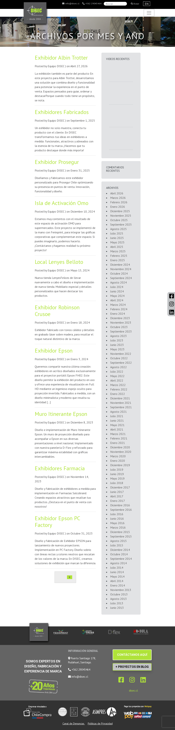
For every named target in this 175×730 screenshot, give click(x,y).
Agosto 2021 (118, 411)
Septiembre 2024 (121, 278)
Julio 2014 (116, 567)
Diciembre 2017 (120, 487)
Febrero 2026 (118, 202)
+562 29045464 (92, 3)
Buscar (135, 3)
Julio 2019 (116, 469)
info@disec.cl (70, 3)
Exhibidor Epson (54, 350)
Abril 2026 (116, 193)
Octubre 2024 (119, 273)
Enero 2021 (117, 443)
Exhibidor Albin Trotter (61, 57)
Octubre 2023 (119, 327)
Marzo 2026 (118, 198)
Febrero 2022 (118, 389)
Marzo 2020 (118, 456)
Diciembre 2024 (120, 264)
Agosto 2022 (118, 367)
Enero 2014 (117, 585)
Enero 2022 (117, 394)
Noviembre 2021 (120, 403)
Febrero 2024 (118, 309)
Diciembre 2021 (120, 398)
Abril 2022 (116, 380)
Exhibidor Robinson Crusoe (57, 310)
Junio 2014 (117, 572)
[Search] (115, 4)
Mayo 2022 (117, 376)
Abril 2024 (116, 300)
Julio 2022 (116, 371)
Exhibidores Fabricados (62, 111)
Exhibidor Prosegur (57, 161)
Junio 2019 (117, 474)
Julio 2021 (116, 416)
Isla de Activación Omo (61, 202)
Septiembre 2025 (121, 224)
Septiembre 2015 (121, 536)
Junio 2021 (117, 420)
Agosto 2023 (118, 336)
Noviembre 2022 (120, 354)
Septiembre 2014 (121, 558)
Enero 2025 (117, 260)
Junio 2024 (117, 291)
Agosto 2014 (118, 563)
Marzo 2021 (118, 434)
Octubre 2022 (119, 358)
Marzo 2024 (118, 305)
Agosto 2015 (118, 541)
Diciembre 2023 (120, 318)
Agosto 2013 (118, 599)
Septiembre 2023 (121, 331)
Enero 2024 (117, 313)
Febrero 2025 (118, 256)
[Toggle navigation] (149, 13)
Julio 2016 (116, 514)
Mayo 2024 (117, 296)
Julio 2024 (116, 287)
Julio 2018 (116, 483)
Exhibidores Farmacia (60, 468)
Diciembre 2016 (120, 505)
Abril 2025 (116, 247)
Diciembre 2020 (120, 447)
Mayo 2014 (117, 576)
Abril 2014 (116, 581)
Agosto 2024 (118, 282)
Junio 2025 (117, 238)
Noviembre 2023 (120, 322)
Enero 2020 (117, 460)
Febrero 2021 (118, 438)
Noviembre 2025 (120, 215)
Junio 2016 (117, 518)
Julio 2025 (116, 233)
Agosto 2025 (118, 229)
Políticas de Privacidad (100, 723)
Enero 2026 (117, 206)
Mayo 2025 (117, 242)
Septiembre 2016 (121, 509)
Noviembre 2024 (120, 269)
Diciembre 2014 (120, 550)
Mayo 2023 (117, 349)
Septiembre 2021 (121, 407)
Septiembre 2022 (121, 362)
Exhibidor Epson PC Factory (57, 521)
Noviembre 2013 (120, 590)
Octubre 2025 (119, 220)
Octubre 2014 (119, 554)
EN (146, 4)
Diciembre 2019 (120, 465)
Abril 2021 (116, 429)
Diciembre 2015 (120, 532)
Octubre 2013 (119, 594)
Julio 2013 (116, 603)
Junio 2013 (117, 608)
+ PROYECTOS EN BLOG (132, 667)
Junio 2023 (117, 345)
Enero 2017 (117, 501)
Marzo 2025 (118, 251)
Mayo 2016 (117, 523)
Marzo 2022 (118, 385)
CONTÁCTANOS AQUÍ (132, 654)
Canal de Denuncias (74, 723)
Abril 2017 (116, 496)
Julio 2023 (116, 340)
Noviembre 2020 (120, 452)
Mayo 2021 (117, 425)
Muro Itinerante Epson (61, 413)
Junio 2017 (117, 492)
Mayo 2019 (117, 478)
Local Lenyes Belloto (59, 261)
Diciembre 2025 (120, 211)
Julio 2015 (116, 545)
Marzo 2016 (118, 527)
